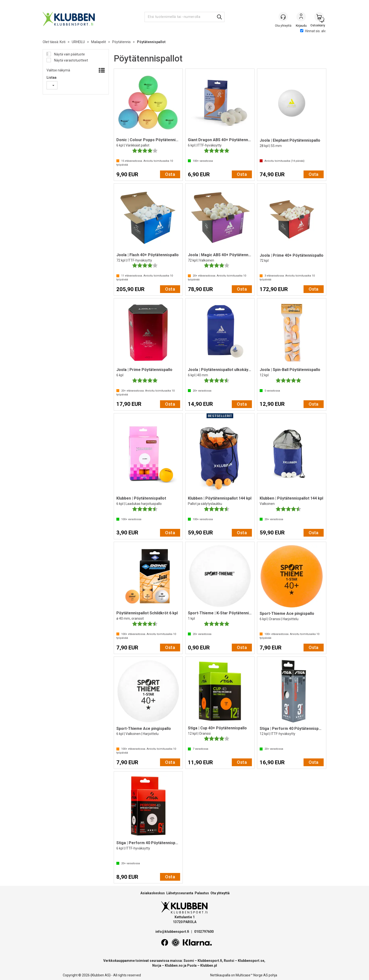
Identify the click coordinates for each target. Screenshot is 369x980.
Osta (170, 174)
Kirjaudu (301, 17)
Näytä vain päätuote (69, 54)
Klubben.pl (208, 965)
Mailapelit (98, 42)
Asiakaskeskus (152, 893)
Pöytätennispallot (151, 42)
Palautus (202, 893)
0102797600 (204, 932)
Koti (62, 42)
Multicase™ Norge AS (252, 975)
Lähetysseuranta (179, 893)
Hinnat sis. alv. (313, 31)
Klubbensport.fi (210, 961)
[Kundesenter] (283, 17)
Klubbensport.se (251, 961)
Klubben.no (174, 965)
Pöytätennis (121, 42)
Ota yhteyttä (220, 893)
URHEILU (78, 42)
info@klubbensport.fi (172, 932)
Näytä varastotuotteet (70, 60)
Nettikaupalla (220, 975)
